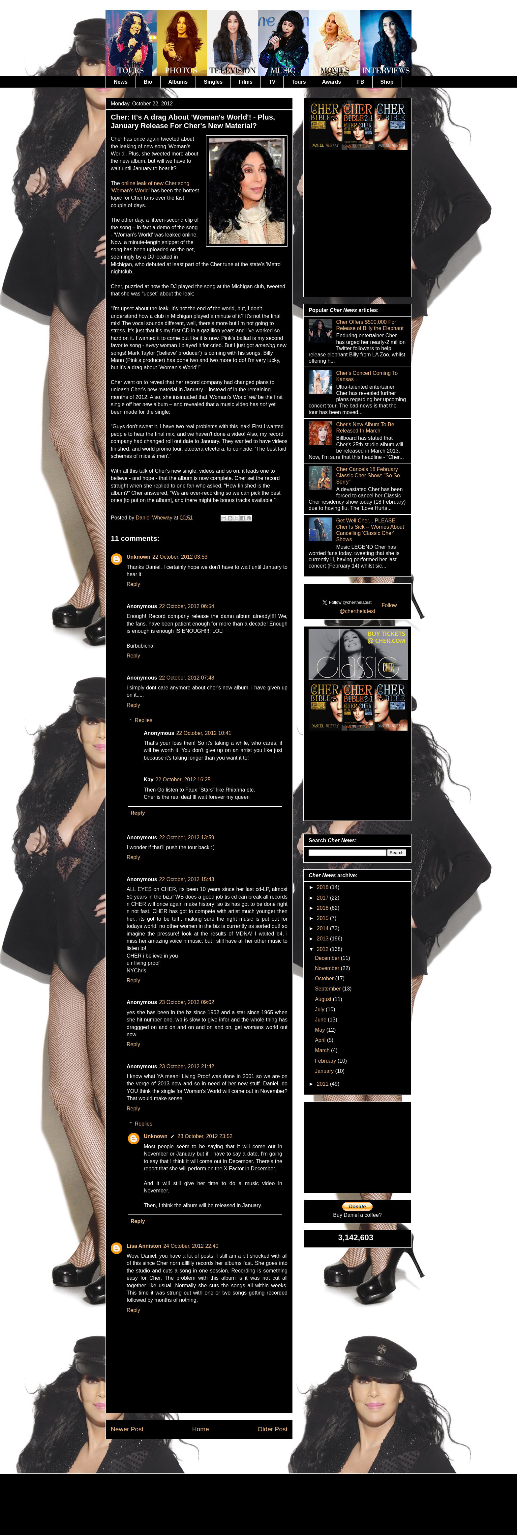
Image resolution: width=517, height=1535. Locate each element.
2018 (323, 887)
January (325, 1071)
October (325, 978)
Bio (148, 82)
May (320, 1030)
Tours (298, 82)
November (328, 968)
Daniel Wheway (155, 517)
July (320, 1009)
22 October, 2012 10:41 (203, 733)
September (328, 988)
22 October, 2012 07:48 (186, 678)
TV (272, 82)
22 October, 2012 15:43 (186, 879)
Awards (331, 82)
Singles (213, 82)
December (328, 958)
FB (360, 82)
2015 (323, 918)
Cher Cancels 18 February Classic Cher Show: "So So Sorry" (368, 475)
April (321, 1040)
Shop (387, 82)
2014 (323, 928)
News (121, 82)
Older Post (273, 1429)
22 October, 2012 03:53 (179, 557)
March (323, 1050)
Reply (133, 584)
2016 (323, 908)
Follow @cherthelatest (368, 608)
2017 (323, 898)
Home (200, 1429)
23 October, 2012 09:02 (186, 1002)
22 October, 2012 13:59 (186, 837)
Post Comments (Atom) (215, 1454)
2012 (323, 949)
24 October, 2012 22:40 (190, 1246)
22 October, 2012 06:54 (186, 606)
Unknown (138, 557)
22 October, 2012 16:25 (182, 779)
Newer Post (127, 1429)
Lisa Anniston (144, 1246)
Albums (178, 82)
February (326, 1061)
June (321, 1019)
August (324, 999)
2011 (323, 1084)
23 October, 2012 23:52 (204, 1136)
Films (246, 82)
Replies (143, 720)
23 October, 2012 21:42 (186, 1066)
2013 (323, 938)
